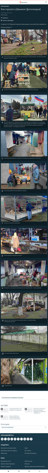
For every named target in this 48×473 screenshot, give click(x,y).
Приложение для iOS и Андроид (9, 450)
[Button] (4, 18)
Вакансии (27, 464)
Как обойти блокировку (30, 453)
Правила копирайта (6, 466)
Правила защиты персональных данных (35, 466)
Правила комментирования (8, 464)
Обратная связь (28, 461)
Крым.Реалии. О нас (6, 461)
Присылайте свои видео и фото (8, 448)
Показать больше (6, 27)
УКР (29, 471)
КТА (19, 471)
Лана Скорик (4, 15)
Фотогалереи (5, 6)
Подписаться (4, 453)
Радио (26, 448)
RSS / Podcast (28, 450)
